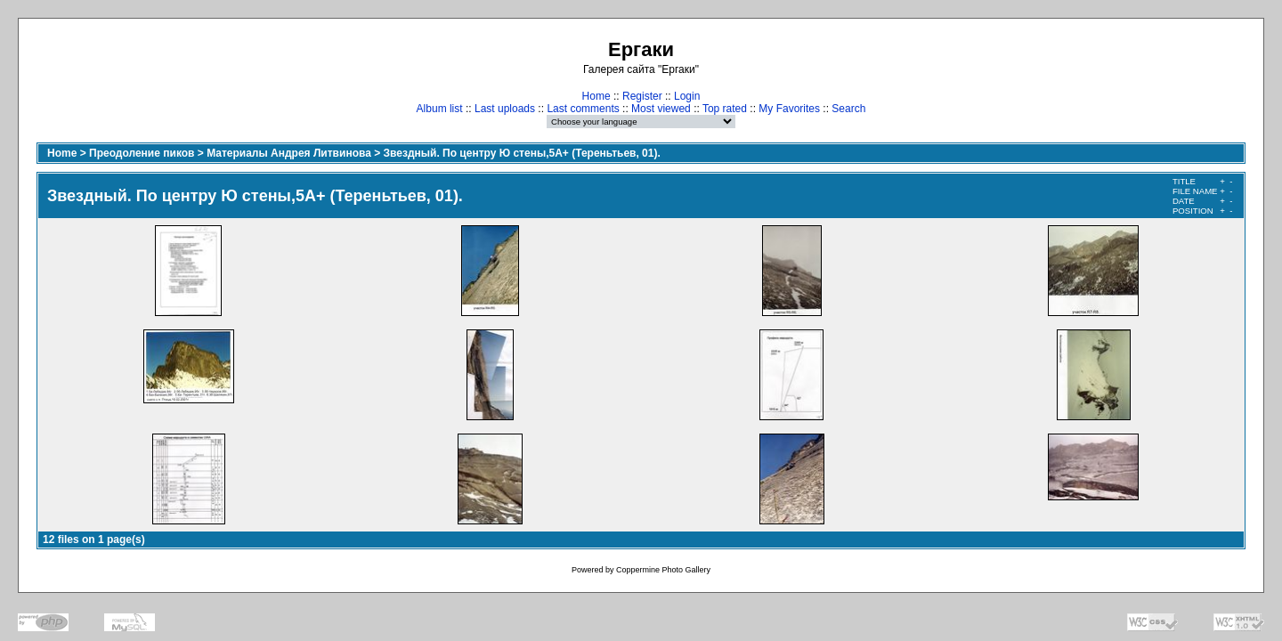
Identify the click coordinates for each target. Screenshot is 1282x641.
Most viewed (661, 108)
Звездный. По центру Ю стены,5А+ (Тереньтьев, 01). (522, 153)
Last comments (583, 108)
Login (687, 96)
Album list (440, 108)
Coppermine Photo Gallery (663, 569)
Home (596, 96)
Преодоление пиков (141, 153)
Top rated (724, 108)
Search (848, 108)
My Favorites (789, 108)
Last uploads (505, 108)
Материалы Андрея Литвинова (289, 153)
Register (642, 96)
